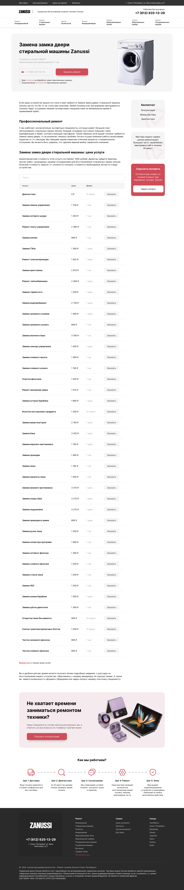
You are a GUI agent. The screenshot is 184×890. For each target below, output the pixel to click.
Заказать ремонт (71, 72)
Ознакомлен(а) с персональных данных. (43, 83)
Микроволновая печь (84, 835)
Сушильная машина (84, 845)
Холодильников (21, 22)
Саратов (153, 835)
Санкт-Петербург (157, 826)
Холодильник (81, 823)
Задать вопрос (148, 189)
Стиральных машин (44, 22)
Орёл (152, 845)
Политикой (41, 83)
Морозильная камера (84, 839)
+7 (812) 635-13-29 (150, 13)
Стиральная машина (84, 826)
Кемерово (154, 829)
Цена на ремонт (123, 823)
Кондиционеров (89, 22)
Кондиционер (81, 832)
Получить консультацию (46, 736)
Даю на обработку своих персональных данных (45, 80)
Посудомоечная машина (86, 842)
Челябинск (154, 823)
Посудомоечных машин (162, 22)
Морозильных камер (138, 22)
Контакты (76, 3)
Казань (153, 842)
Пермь (152, 832)
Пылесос (79, 829)
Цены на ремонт (60, 3)
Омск (152, 839)
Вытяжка (79, 848)
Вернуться (24, 663)
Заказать (111, 194)
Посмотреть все (82, 855)
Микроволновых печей (114, 22)
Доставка (23, 3)
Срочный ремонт (40, 3)
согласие (30, 80)
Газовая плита (81, 851)
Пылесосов (66, 22)
